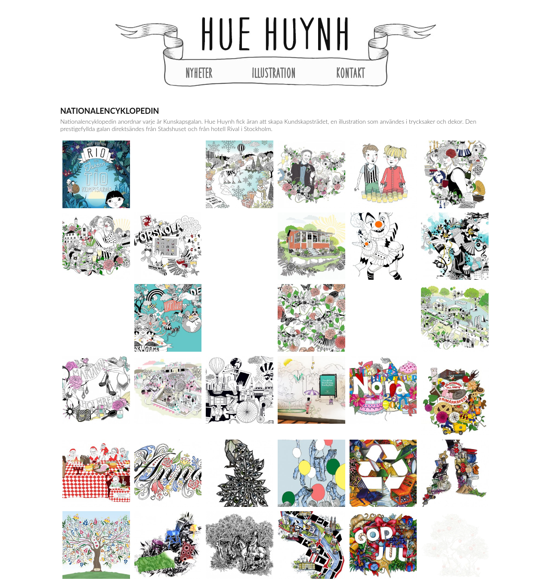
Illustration (274, 73)
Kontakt (350, 73)
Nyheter (199, 73)
